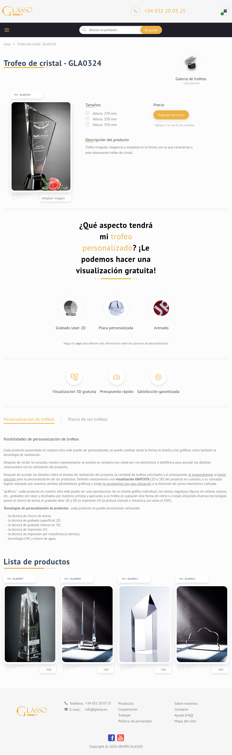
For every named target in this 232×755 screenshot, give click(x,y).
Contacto (181, 709)
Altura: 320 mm (105, 119)
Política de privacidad (135, 721)
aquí (78, 343)
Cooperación (128, 709)
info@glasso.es (96, 709)
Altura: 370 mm (105, 124)
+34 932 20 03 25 (98, 703)
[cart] (225, 10)
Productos (125, 704)
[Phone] (158, 10)
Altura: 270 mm (105, 113)
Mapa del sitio (185, 721)
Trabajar (124, 715)
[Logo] (17, 11)
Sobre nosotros (186, 704)
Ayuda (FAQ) (183, 715)
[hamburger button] (6, 29)
